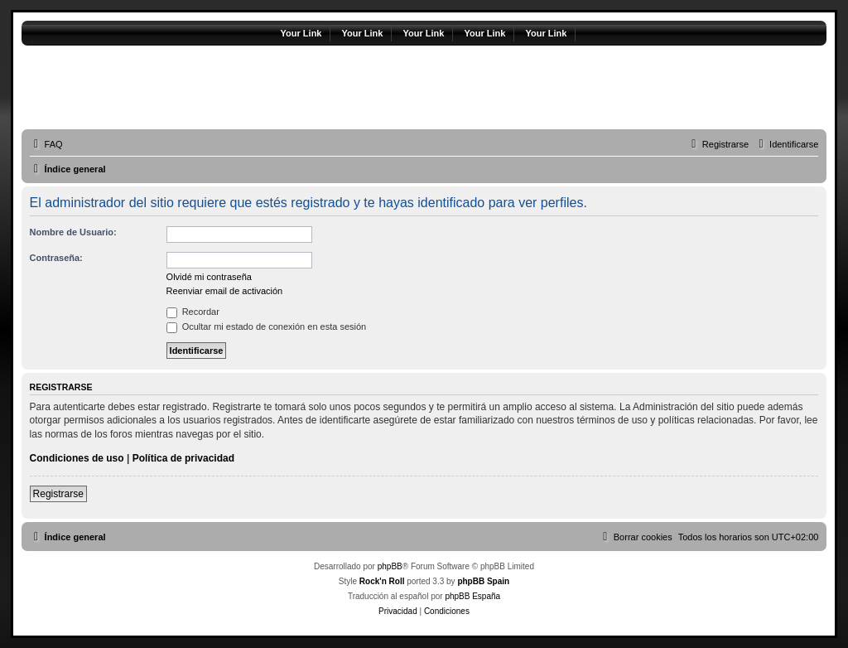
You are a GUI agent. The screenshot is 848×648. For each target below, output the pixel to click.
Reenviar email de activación (224, 291)
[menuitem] (46, 144)
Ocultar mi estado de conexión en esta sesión (266, 326)
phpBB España (472, 596)
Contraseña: (56, 258)
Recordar (192, 312)
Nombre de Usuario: (73, 232)
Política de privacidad (183, 458)
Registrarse (58, 494)
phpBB (390, 566)
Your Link (301, 33)
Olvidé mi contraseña (209, 277)
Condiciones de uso (77, 458)
